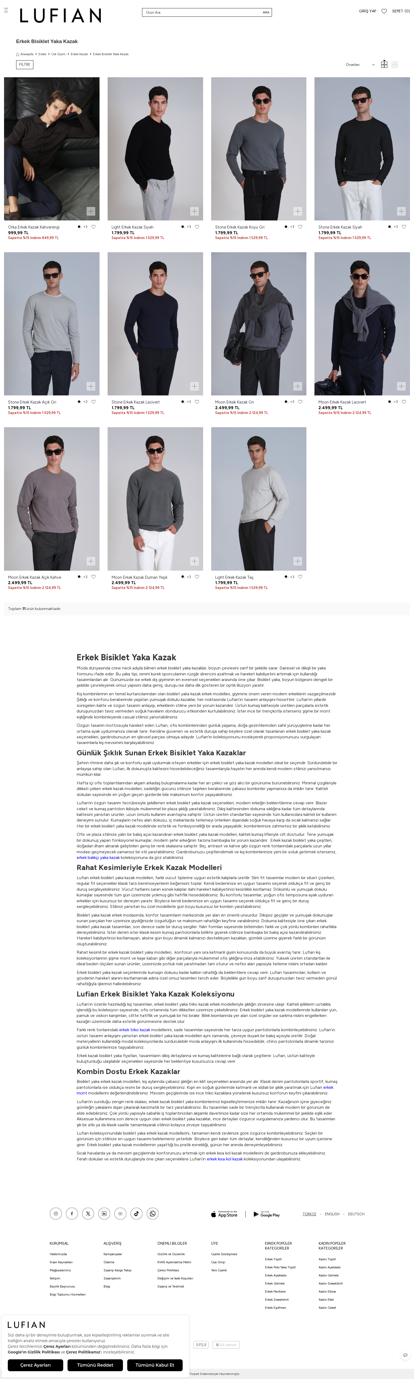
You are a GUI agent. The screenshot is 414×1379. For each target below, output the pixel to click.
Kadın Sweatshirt (331, 1283)
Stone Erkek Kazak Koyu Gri (239, 227)
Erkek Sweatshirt (277, 1299)
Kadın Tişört (327, 1259)
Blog (107, 1286)
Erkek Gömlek (275, 1283)
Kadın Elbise (327, 1291)
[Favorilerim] (384, 11)
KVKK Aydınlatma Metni (174, 1262)
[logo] (60, 15)
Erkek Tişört (273, 1259)
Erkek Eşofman (275, 1308)
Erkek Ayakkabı (275, 1275)
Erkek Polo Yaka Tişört (280, 1267)
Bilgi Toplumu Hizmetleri (68, 1294)
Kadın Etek (326, 1299)
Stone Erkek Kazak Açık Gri (32, 402)
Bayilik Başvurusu (62, 1286)
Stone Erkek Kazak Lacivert (136, 402)
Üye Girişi (218, 1262)
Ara (266, 12)
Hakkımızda (58, 1254)
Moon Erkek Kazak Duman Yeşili (139, 577)
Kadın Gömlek (329, 1275)
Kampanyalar (113, 1254)
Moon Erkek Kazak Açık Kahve (34, 577)
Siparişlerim (112, 1278)
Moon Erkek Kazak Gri (234, 402)
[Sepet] (401, 11)
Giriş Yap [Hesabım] (367, 11)
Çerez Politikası (168, 1270)
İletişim (55, 1278)
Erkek (42, 54)
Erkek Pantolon (275, 1291)
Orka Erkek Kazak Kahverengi (33, 227)
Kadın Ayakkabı (330, 1267)
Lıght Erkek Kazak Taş (234, 577)
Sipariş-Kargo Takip (117, 1270)
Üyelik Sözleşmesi (224, 1254)
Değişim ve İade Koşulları (175, 1278)
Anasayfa (24, 54)
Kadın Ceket (327, 1308)
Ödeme (109, 1262)
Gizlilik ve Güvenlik (171, 1254)
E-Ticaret (192, 1374)
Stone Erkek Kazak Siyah (340, 227)
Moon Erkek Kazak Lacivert (342, 402)
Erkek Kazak (79, 54)
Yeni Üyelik (219, 1270)
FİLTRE (24, 64)
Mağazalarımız (60, 1270)
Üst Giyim (58, 54)
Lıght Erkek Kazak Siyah (132, 227)
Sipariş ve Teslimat (170, 1286)
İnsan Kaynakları (61, 1262)
